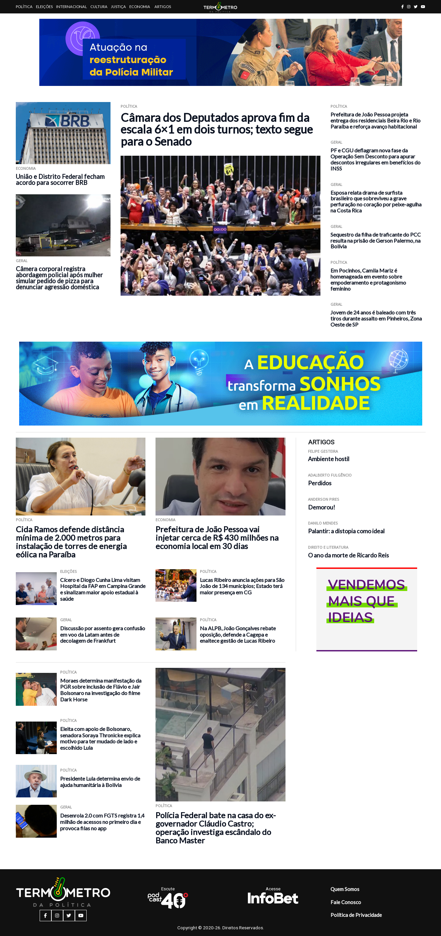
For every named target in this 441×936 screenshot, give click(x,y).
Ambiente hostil (328, 458)
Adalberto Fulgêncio (330, 475)
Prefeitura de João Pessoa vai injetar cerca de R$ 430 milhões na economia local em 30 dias (217, 537)
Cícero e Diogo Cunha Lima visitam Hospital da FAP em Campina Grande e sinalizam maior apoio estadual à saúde (102, 589)
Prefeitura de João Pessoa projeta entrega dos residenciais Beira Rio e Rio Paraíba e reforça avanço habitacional (375, 120)
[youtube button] (423, 6)
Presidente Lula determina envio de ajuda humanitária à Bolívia (100, 781)
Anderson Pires (323, 499)
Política (24, 6)
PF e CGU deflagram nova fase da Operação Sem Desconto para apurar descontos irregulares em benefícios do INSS (375, 159)
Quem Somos (344, 889)
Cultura (98, 6)
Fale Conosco (345, 902)
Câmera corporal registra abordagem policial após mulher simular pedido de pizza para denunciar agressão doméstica (59, 278)
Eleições (44, 6)
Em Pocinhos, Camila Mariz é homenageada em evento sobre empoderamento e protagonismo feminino (368, 279)
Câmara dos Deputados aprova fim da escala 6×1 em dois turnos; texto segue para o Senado (217, 129)
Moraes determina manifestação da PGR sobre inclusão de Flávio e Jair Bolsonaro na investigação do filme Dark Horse (100, 689)
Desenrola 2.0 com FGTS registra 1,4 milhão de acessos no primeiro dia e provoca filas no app (102, 821)
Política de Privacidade (356, 915)
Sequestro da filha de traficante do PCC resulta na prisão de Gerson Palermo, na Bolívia (375, 240)
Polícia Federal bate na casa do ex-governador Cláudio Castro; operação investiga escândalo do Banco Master (216, 827)
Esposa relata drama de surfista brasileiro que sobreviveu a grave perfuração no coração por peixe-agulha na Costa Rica (376, 201)
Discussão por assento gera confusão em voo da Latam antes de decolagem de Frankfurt (102, 634)
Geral (22, 260)
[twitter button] (415, 6)
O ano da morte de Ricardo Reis (348, 555)
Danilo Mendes (323, 523)
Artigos (163, 6)
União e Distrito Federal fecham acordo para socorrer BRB (60, 179)
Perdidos (320, 483)
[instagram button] (408, 6)
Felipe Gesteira (323, 451)
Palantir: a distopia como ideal (346, 531)
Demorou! (321, 507)
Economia (139, 6)
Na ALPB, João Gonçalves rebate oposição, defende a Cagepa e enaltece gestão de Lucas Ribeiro (238, 634)
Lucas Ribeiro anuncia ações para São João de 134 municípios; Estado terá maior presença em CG (242, 586)
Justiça (118, 6)
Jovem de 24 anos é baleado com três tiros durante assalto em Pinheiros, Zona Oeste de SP (376, 318)
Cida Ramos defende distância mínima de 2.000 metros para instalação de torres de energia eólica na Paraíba (71, 541)
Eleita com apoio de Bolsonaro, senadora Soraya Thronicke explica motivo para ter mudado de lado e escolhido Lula (100, 738)
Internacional (71, 6)
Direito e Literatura (328, 547)
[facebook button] (402, 6)
